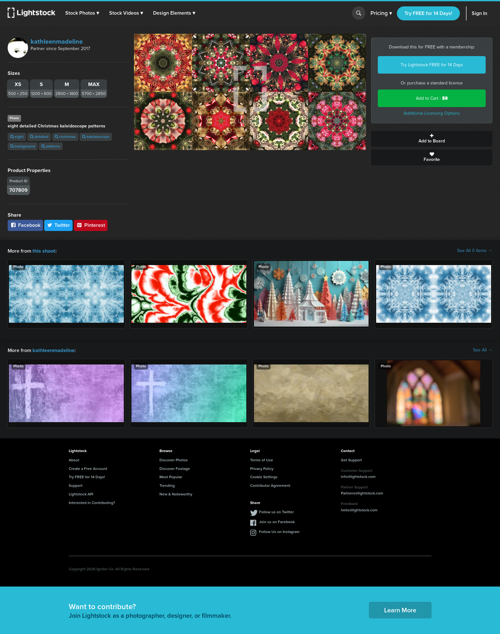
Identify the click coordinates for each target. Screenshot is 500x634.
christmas (65, 137)
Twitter (58, 225)
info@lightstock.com (358, 476)
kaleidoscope (95, 137)
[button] (82, 13)
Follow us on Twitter (276, 511)
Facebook (25, 225)
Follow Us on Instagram (279, 531)
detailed (39, 137)
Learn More (400, 609)
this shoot (43, 250)
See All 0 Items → (474, 251)
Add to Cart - (432, 98)
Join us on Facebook (277, 521)
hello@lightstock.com (359, 509)
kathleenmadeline (57, 41)
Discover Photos (173, 459)
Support (75, 485)
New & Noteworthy (175, 493)
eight (17, 137)
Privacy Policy (261, 468)
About (74, 459)
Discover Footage (174, 468)
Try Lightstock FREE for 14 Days (432, 64)
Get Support (351, 459)
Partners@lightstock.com (362, 492)
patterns (50, 146)
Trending (167, 485)
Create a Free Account (88, 468)
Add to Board (432, 138)
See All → (482, 350)
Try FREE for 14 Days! (428, 13)
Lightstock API (81, 493)
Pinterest (90, 225)
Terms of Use (261, 459)
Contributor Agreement (270, 485)
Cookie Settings (264, 476)
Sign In (479, 13)
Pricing (381, 13)
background (22, 146)
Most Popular (170, 476)
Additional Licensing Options (432, 113)
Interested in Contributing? (92, 502)
